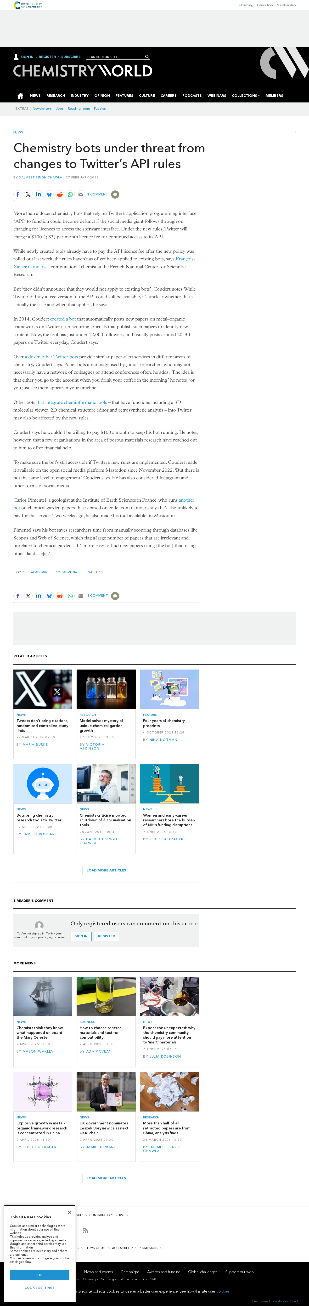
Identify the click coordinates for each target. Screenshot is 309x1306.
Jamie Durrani (100, 1147)
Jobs (60, 109)
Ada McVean (99, 1051)
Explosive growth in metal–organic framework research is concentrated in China (42, 1128)
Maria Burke (35, 745)
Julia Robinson (165, 1056)
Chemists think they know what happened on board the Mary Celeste (40, 1032)
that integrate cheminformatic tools (71, 402)
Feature (150, 714)
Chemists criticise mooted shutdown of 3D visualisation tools (105, 820)
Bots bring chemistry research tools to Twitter (39, 817)
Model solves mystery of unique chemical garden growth (101, 725)
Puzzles (100, 109)
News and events (98, 1272)
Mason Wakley (38, 1051)
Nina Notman (164, 740)
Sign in (81, 936)
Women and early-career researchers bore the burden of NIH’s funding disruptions (169, 820)
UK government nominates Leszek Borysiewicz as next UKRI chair (104, 1128)
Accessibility (122, 1248)
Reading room (79, 109)
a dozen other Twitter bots (51, 357)
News (18, 132)
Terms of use (95, 1248)
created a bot (63, 319)
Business (87, 1022)
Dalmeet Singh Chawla (40, 177)
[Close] (69, 1212)
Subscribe (71, 57)
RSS (121, 1215)
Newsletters (42, 109)
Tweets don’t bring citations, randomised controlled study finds (42, 725)
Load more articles (106, 870)
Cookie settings (40, 1287)
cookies (223, 1291)
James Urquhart (40, 834)
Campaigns (130, 1272)
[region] (40, 1253)
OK (39, 1275)
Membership (286, 5)
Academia (39, 572)
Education (265, 5)
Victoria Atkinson (92, 746)
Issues (79, 1215)
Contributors (101, 1215)
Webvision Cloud (286, 1301)
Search (147, 57)
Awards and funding (163, 1272)
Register (47, 57)
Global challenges (203, 1272)
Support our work (239, 1272)
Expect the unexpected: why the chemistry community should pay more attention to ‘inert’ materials (169, 1035)
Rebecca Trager (167, 839)
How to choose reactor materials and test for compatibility (100, 1032)
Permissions (148, 1248)
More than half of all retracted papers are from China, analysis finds (167, 1128)
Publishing (245, 5)
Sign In (27, 57)
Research (88, 714)
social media (66, 572)
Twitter (93, 572)
